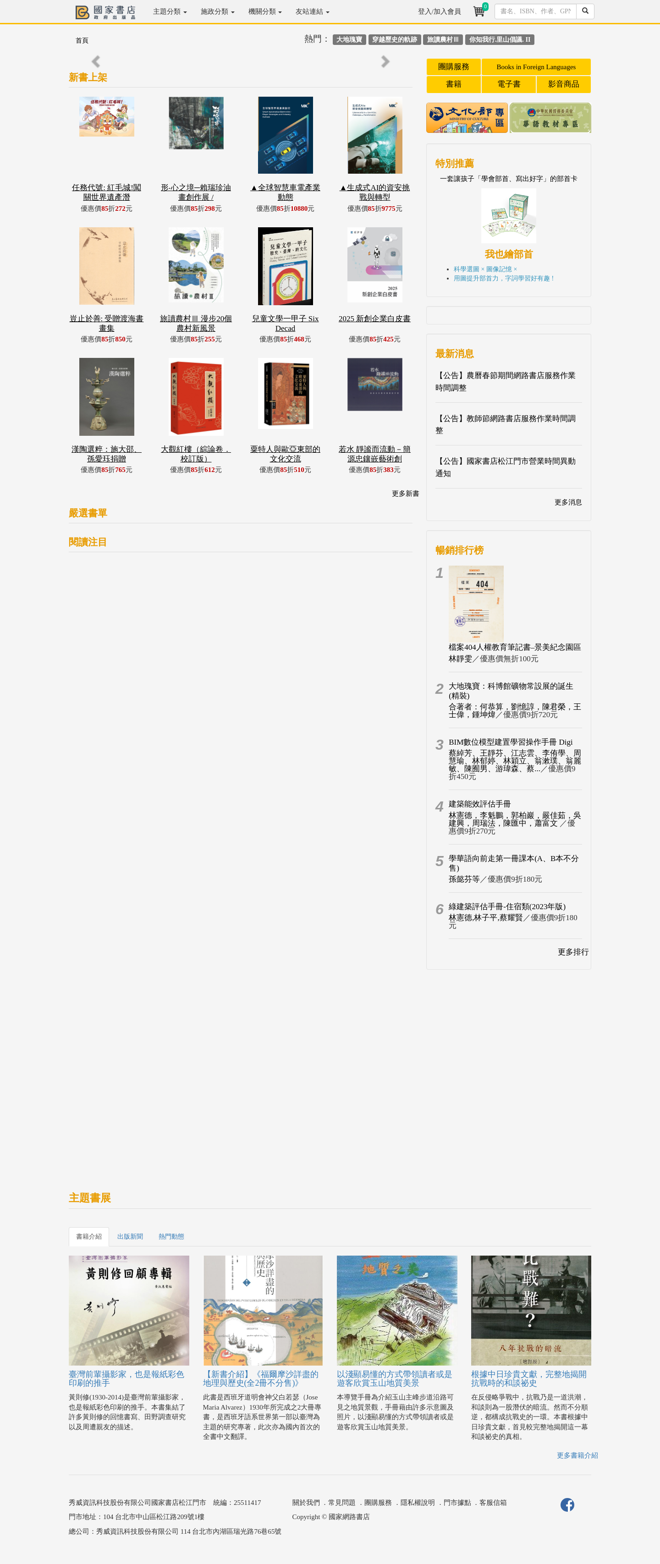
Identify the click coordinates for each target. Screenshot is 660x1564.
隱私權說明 (418, 1502)
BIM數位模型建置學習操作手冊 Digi (511, 742)
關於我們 (306, 1502)
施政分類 (218, 11)
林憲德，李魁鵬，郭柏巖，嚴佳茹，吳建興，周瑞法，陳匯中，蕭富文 (515, 819)
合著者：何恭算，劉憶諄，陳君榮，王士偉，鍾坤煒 (515, 710)
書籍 (454, 84)
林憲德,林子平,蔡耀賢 (486, 917)
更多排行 (573, 952)
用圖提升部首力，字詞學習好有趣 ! (504, 278)
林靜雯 (460, 658)
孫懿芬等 (464, 879)
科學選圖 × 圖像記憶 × (485, 269)
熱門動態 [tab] (171, 1236)
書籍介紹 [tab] (89, 1236)
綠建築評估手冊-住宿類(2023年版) (507, 906)
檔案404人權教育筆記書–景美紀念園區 (515, 647)
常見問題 (342, 1502)
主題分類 (170, 11)
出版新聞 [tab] (130, 1236)
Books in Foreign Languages (536, 67)
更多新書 (405, 493)
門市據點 (457, 1502)
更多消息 (568, 502)
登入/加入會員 (439, 11)
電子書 (509, 84)
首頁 (82, 40)
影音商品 (563, 84)
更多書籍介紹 (577, 1455)
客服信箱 (493, 1502)
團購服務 (453, 66)
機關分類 (265, 11)
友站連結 (313, 11)
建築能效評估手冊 (480, 804)
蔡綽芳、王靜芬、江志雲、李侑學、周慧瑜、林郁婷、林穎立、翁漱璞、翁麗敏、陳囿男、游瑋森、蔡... (515, 761)
